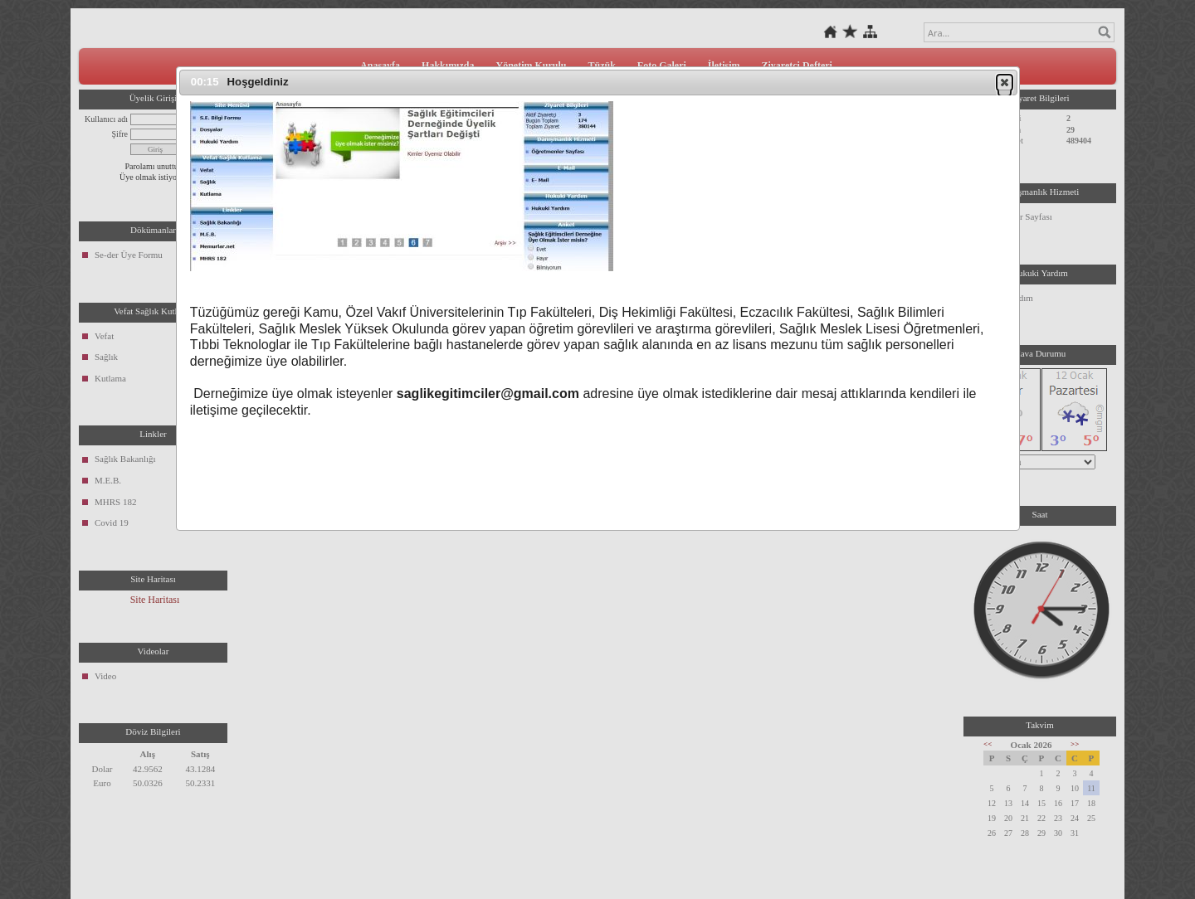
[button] (1004, 82)
